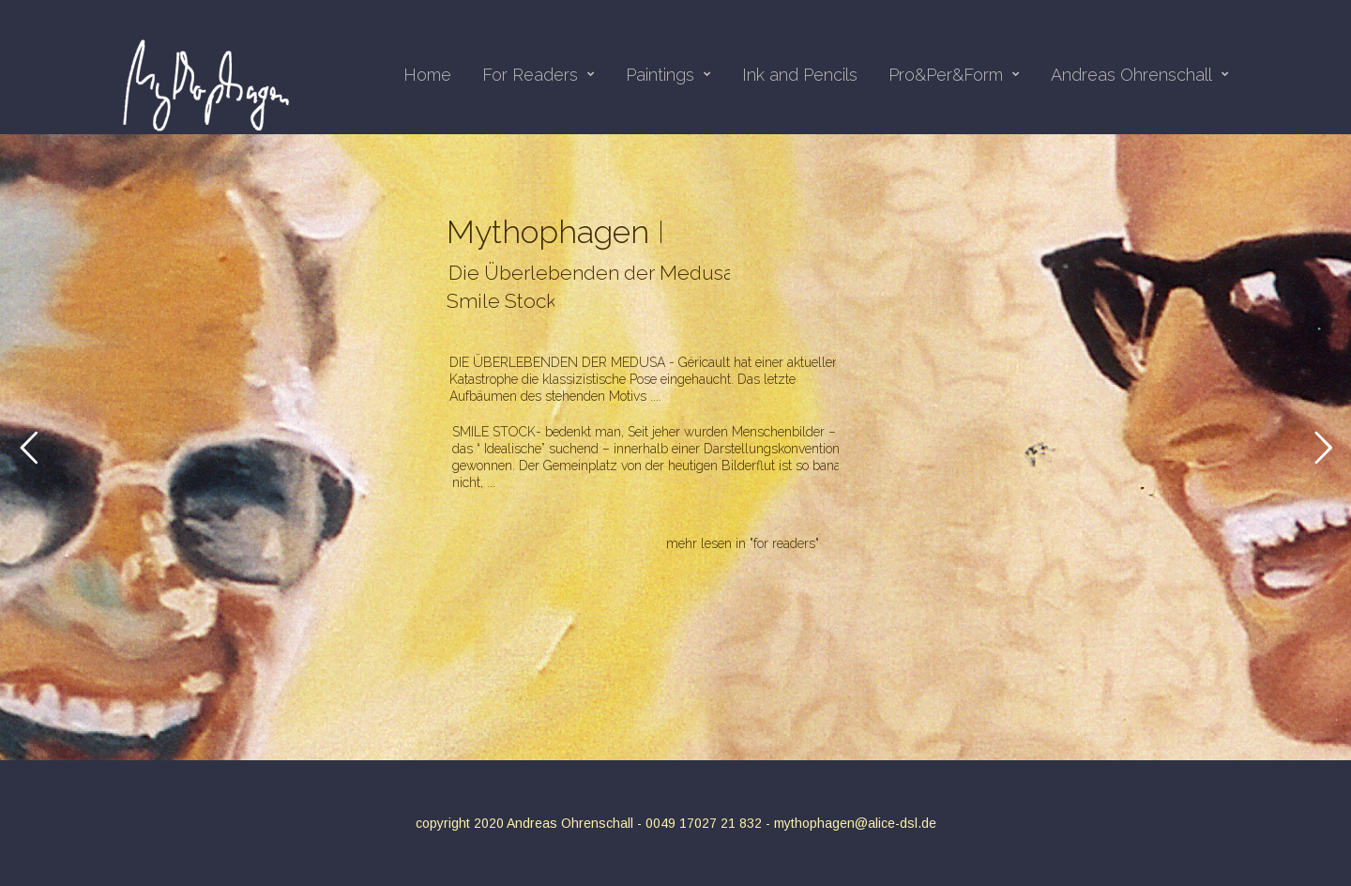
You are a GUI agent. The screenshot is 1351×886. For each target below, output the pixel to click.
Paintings (668, 75)
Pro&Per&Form (954, 75)
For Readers (538, 75)
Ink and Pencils (800, 75)
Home (427, 75)
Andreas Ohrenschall (1140, 75)
